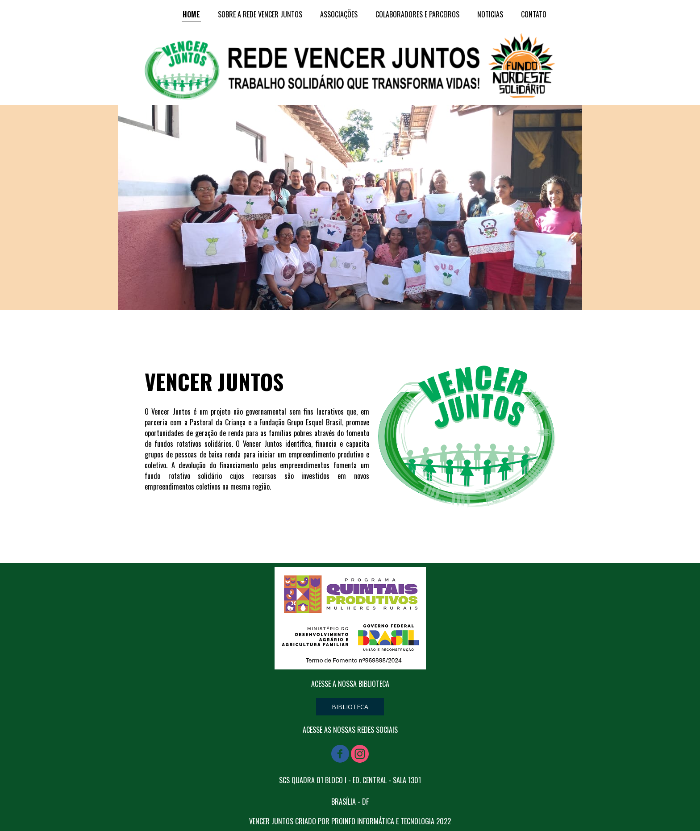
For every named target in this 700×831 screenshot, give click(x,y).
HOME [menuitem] (191, 14)
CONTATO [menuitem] (533, 14)
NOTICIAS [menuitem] (490, 14)
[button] (350, 706)
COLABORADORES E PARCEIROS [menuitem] (417, 14)
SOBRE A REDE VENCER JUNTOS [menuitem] (260, 14)
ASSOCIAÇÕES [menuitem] (339, 14)
